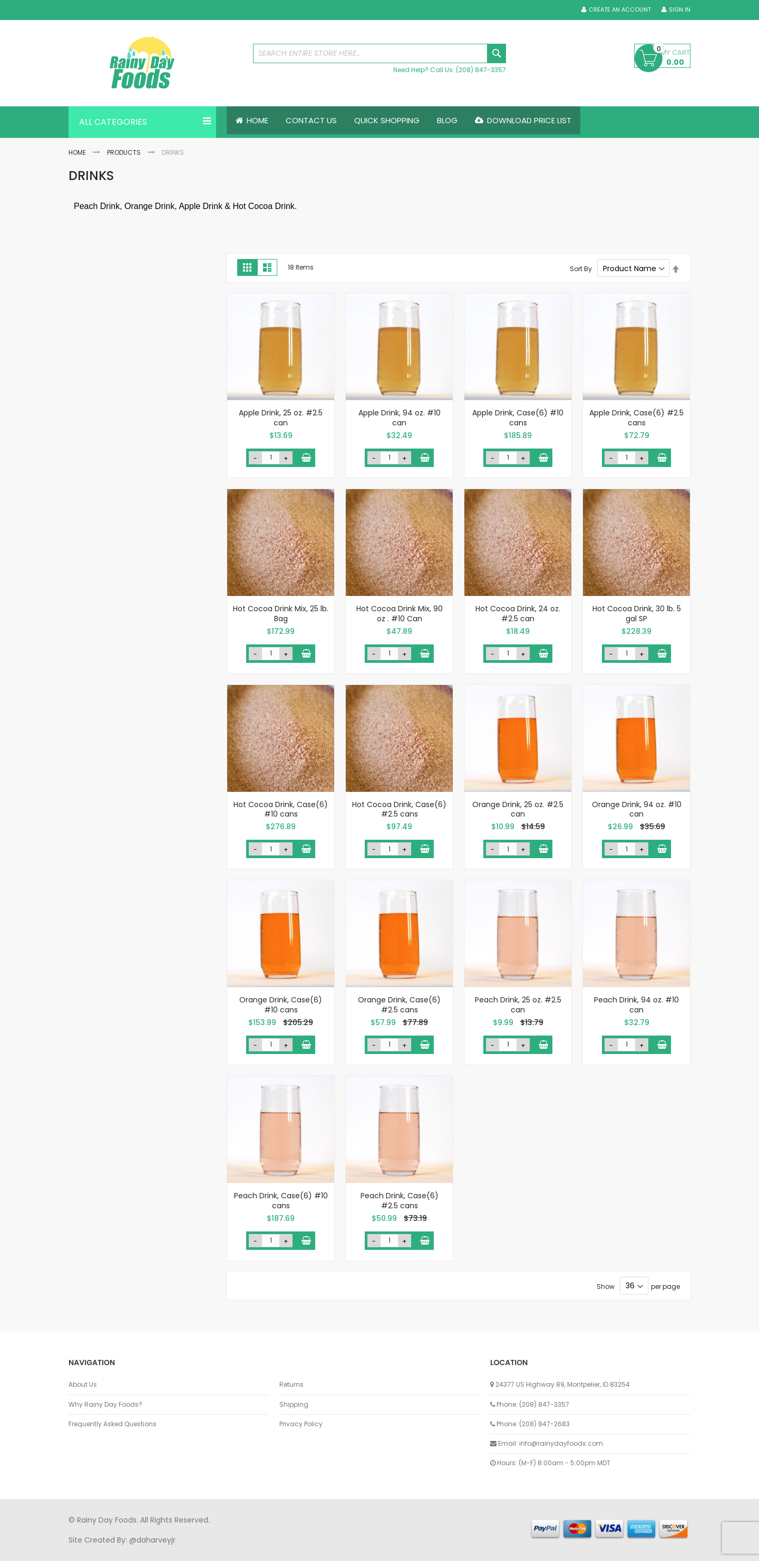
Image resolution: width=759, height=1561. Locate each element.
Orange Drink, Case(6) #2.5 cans (399, 1005)
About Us (83, 1385)
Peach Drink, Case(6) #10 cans (281, 1200)
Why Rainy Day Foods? (105, 1404)
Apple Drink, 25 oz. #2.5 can (281, 417)
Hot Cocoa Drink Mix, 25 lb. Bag (280, 613)
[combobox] (379, 53)
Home (77, 152)
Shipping (293, 1404)
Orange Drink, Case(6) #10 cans (280, 1005)
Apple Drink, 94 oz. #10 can (399, 417)
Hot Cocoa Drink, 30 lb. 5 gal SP (636, 613)
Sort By (581, 268)
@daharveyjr (152, 1540)
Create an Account (620, 10)
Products (124, 152)
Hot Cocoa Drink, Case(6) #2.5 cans (399, 809)
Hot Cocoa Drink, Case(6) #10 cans (280, 809)
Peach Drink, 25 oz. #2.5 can (518, 1005)
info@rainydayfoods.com (561, 1443)
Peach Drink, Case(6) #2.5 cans (400, 1200)
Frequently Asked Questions (113, 1424)
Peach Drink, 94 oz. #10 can (636, 1005)
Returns (291, 1385)
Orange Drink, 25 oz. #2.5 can (517, 809)
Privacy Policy (301, 1424)
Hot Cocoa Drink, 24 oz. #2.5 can (517, 613)
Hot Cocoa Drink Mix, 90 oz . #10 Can (399, 613)
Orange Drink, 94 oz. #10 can (637, 809)
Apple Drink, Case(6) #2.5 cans (636, 417)
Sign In (679, 10)
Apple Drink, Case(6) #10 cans (517, 417)
